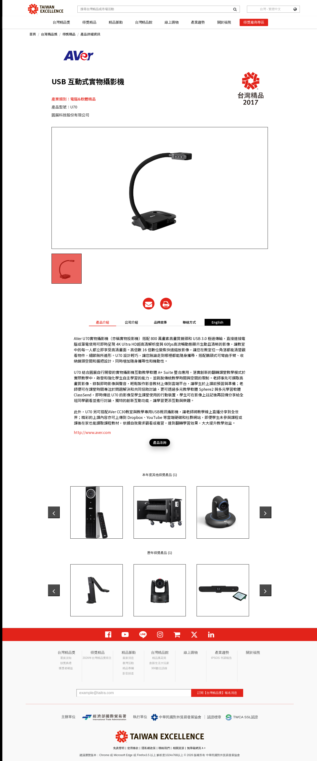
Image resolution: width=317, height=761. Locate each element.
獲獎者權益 (66, 668)
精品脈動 (116, 22)
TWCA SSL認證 (241, 717)
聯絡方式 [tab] (189, 322)
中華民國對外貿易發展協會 (176, 717)
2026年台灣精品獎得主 (97, 658)
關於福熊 (224, 22)
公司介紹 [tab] (131, 322)
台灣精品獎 (61, 22)
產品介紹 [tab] (102, 322)
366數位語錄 (159, 668)
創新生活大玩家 (159, 663)
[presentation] (54, 512)
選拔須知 (65, 658)
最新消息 (128, 658)
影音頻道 (128, 673)
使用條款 (133, 748)
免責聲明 (118, 748)
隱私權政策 (149, 748)
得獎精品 (89, 22)
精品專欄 (128, 668)
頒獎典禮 (65, 663)
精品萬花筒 (159, 658)
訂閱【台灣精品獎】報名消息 (217, 693)
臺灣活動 (128, 663)
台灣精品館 (143, 22)
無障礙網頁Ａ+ (196, 748)
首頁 (32, 34)
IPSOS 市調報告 (221, 658)
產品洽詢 (159, 442)
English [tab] (217, 322)
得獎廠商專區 (253, 22)
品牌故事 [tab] (160, 322)
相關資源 (178, 748)
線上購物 (171, 22)
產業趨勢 (198, 22)
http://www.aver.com (92, 432)
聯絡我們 (164, 748)
